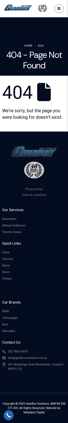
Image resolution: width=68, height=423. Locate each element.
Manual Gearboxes (14, 227)
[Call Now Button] (9, 415)
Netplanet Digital (34, 412)
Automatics (9, 221)
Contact (7, 280)
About (6, 267)
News (6, 274)
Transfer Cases (12, 234)
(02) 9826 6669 (18, 353)
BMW (5, 313)
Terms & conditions (34, 197)
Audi (5, 326)
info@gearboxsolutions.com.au (27, 360)
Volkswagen (10, 320)
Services (7, 261)
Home (6, 254)
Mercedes (8, 333)
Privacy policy (34, 192)
